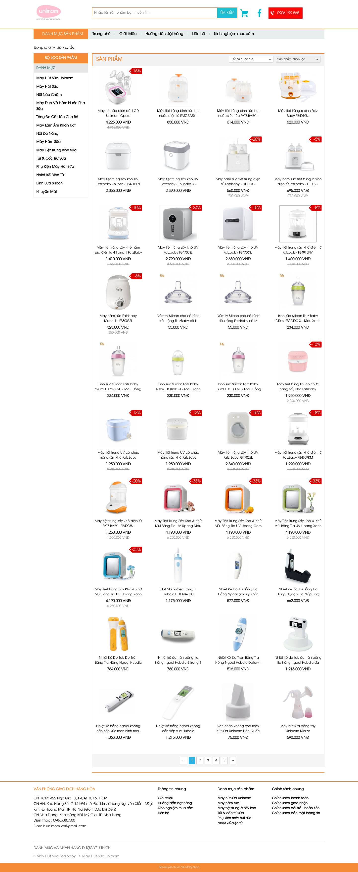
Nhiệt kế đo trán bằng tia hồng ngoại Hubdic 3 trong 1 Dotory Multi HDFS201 (178, 662)
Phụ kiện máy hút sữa (234, 818)
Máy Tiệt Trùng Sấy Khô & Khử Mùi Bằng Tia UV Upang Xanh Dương (118, 594)
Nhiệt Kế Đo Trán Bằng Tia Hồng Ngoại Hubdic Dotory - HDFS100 (238, 662)
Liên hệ (198, 34)
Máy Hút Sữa (47, 86)
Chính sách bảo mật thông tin (296, 813)
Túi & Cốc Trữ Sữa (51, 158)
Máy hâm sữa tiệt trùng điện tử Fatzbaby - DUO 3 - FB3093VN (238, 184)
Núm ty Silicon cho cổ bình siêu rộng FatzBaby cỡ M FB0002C (238, 320)
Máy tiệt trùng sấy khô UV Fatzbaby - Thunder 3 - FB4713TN (178, 184)
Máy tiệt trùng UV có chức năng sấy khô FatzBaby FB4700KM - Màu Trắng (178, 457)
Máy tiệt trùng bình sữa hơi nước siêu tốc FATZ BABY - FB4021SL (238, 115)
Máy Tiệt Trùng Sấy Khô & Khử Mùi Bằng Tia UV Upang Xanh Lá (297, 526)
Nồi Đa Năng (47, 133)
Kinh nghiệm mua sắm (234, 34)
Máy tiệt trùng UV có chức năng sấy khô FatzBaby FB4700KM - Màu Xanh (118, 457)
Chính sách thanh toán (290, 798)
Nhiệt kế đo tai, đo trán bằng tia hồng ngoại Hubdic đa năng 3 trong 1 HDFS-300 (298, 662)
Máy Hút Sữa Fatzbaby (56, 856)
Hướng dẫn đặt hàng (164, 34)
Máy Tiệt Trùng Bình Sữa (56, 150)
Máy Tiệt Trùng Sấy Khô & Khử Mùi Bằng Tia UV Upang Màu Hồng (178, 526)
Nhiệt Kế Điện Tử (50, 175)
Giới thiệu (127, 34)
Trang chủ (101, 34)
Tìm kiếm (227, 12)
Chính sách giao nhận (290, 803)
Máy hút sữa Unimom (234, 798)
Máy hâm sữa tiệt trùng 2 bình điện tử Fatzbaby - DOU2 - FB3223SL (298, 184)
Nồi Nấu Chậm (49, 95)
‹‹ (183, 760)
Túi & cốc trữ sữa (231, 813)
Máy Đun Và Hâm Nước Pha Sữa (60, 106)
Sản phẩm (66, 47)
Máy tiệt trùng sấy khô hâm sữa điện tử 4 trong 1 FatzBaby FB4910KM (118, 252)
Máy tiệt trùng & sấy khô (237, 808)
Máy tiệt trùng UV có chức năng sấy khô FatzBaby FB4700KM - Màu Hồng (298, 389)
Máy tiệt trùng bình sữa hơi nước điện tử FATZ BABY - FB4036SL (178, 115)
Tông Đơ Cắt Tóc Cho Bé (57, 117)
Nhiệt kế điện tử (230, 823)
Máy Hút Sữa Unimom (54, 78)
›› (233, 760)
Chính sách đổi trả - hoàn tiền (295, 808)
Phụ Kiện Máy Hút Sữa (55, 167)
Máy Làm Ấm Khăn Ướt (56, 125)
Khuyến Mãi (46, 192)
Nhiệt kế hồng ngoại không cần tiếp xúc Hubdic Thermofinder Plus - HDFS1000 (178, 731)
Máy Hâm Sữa (48, 142)
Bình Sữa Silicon (49, 183)
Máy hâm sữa (228, 803)
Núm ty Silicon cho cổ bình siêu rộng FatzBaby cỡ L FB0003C (178, 320)
